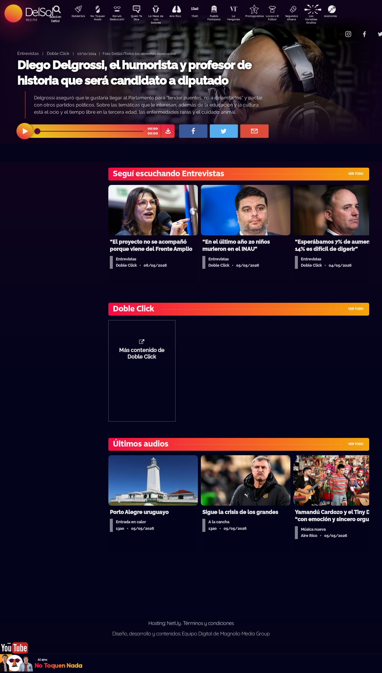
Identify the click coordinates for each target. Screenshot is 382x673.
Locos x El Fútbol (285, 19)
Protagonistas (264, 17)
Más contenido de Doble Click (141, 356)
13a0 (201, 17)
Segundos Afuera (305, 19)
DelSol (39, 12)
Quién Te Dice (138, 19)
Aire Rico (181, 17)
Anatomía (348, 17)
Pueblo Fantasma (222, 19)
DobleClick (76, 17)
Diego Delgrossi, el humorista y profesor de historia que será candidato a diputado (134, 72)
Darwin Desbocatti (118, 19)
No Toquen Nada (97, 19)
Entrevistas (28, 53)
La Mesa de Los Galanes (160, 19)
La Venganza (243, 19)
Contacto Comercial (336, 31)
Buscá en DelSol (55, 19)
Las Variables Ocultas (327, 19)
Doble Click (58, 53)
